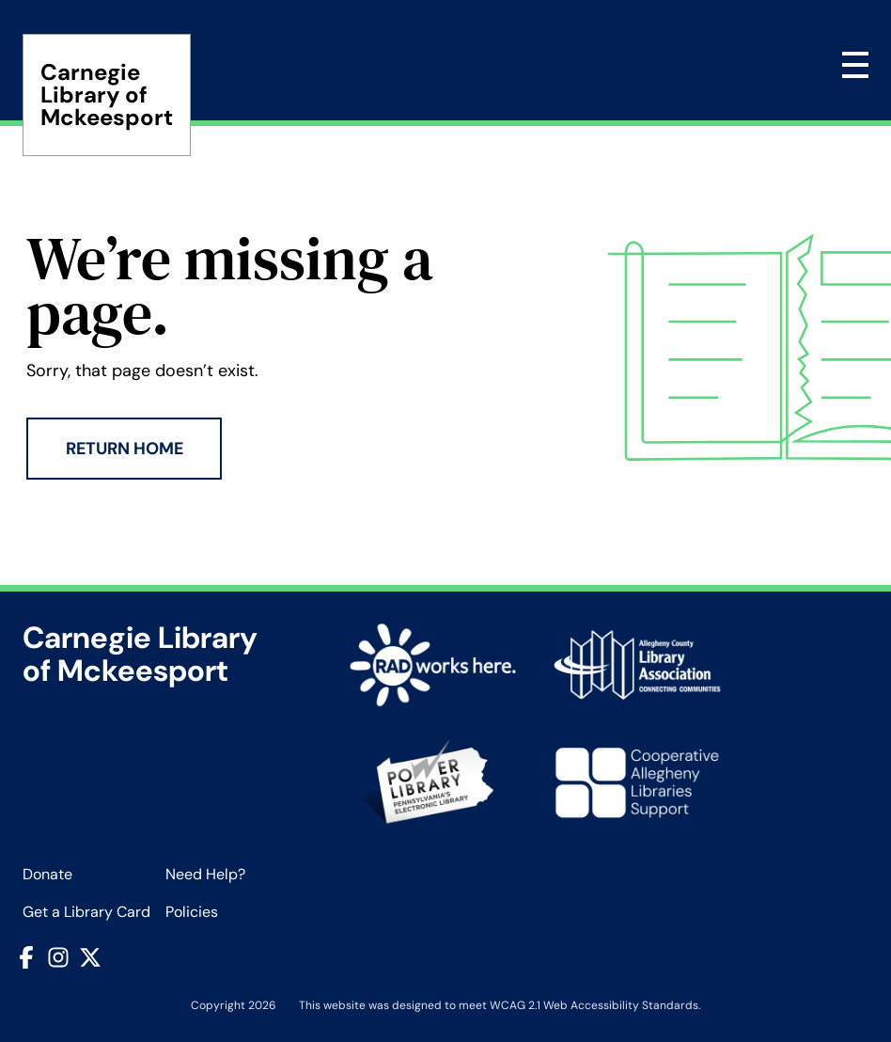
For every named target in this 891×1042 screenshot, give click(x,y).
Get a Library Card (86, 912)
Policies (191, 912)
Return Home (124, 448)
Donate (47, 874)
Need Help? (205, 874)
